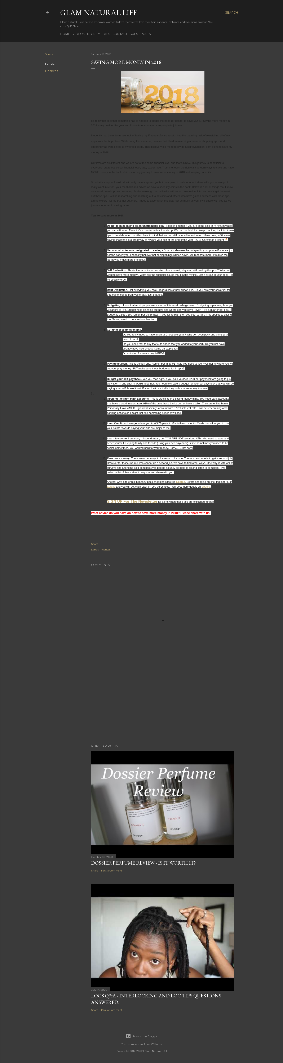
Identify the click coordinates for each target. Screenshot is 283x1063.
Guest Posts (140, 34)
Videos (78, 34)
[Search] (231, 13)
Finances (51, 71)
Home (65, 34)
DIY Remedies (98, 34)
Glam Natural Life (98, 12)
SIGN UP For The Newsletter (132, 501)
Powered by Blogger (141, 1036)
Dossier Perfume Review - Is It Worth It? (143, 863)
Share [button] (49, 54)
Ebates (180, 481)
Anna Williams (153, 1044)
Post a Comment (111, 870)
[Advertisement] (162, 704)
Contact (119, 34)
